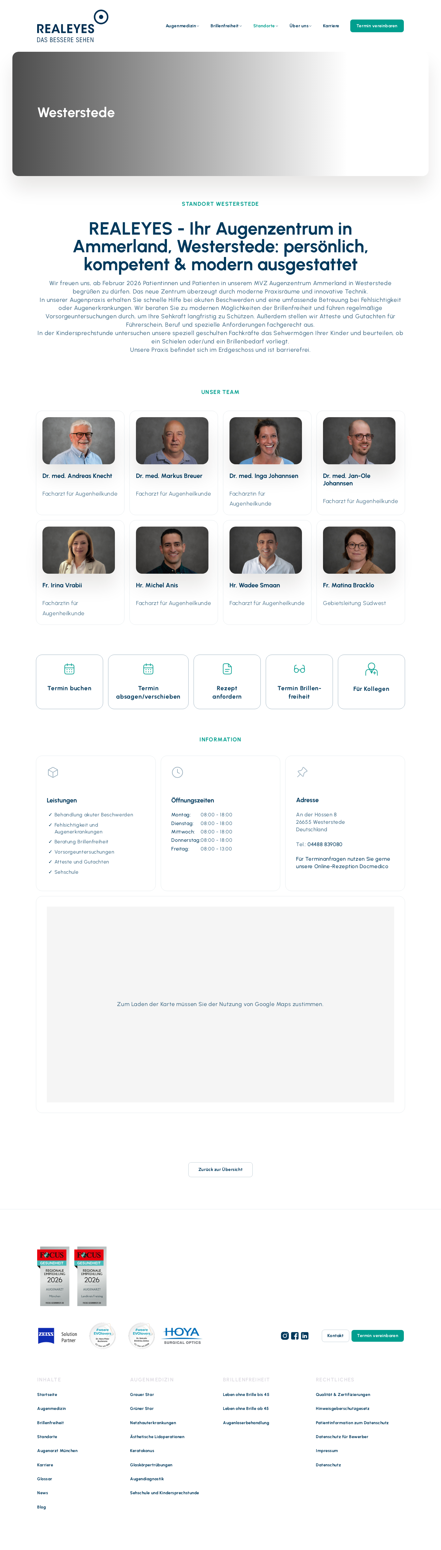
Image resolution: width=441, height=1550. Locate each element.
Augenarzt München (57, 1451)
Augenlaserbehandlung (246, 1423)
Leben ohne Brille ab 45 (246, 1408)
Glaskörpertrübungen (151, 1465)
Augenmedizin (181, 26)
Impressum (327, 1451)
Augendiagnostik (147, 1479)
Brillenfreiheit (224, 26)
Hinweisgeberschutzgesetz (342, 1408)
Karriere (331, 26)
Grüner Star (142, 1408)
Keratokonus (142, 1451)
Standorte (264, 26)
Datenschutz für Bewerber (342, 1437)
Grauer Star (142, 1395)
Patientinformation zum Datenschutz (352, 1423)
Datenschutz (328, 1465)
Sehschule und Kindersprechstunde (164, 1493)
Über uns (299, 26)
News (42, 1493)
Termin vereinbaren (377, 26)
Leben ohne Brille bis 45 (246, 1395)
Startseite (47, 1395)
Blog (41, 1507)
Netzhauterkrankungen (153, 1423)
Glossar (44, 1479)
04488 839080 (325, 844)
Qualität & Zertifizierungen (343, 1395)
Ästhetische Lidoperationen (157, 1437)
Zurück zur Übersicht (220, 1169)
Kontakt (335, 1335)
